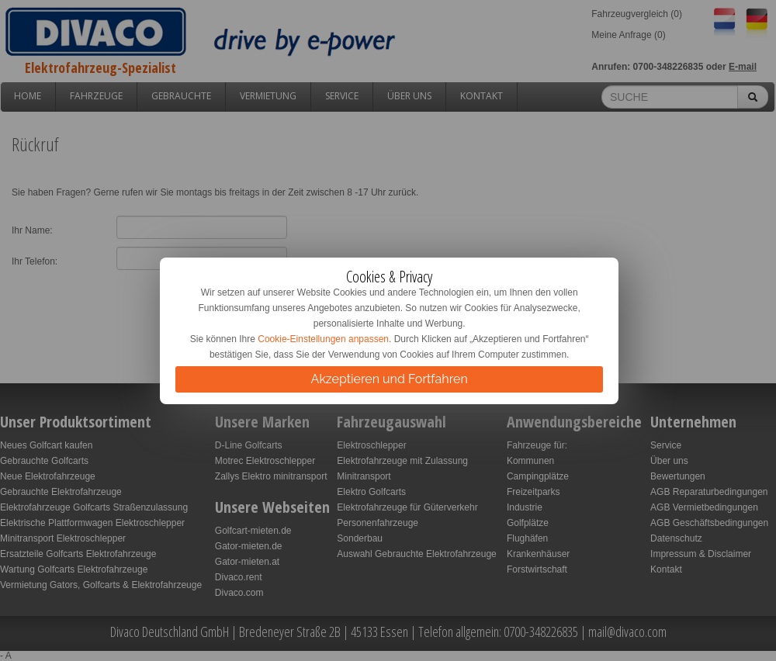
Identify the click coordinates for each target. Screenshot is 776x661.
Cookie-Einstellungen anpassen (323, 339)
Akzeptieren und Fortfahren (389, 379)
